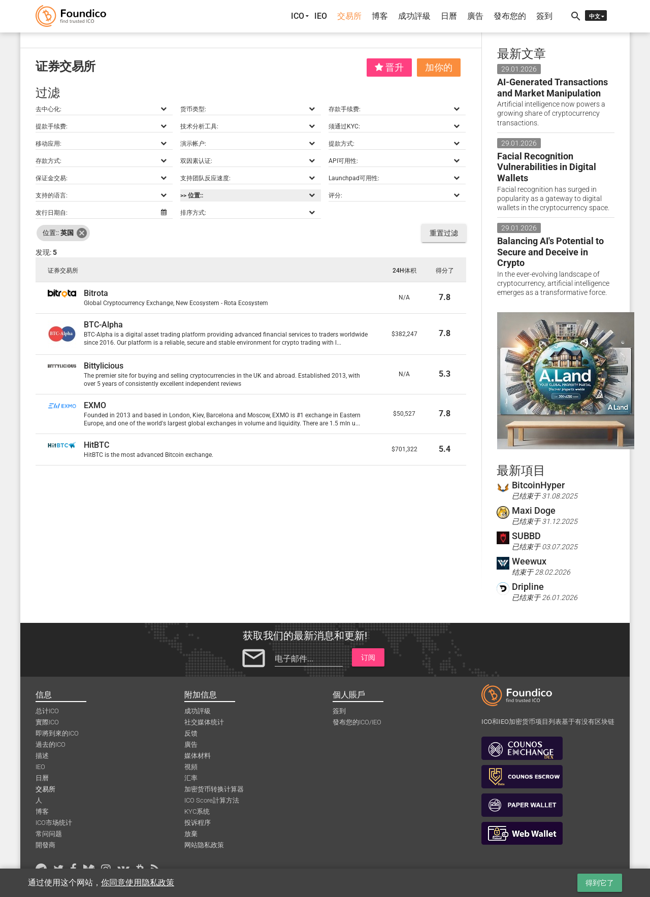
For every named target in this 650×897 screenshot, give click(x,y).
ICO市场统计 (54, 822)
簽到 (544, 16)
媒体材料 (197, 755)
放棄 (191, 834)
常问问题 (49, 834)
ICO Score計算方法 (211, 800)
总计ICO (47, 711)
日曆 (449, 16)
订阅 (368, 657)
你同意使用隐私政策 (137, 882)
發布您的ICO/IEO (357, 722)
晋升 (389, 67)
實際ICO (47, 722)
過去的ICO (51, 744)
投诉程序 (197, 822)
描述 (42, 755)
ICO (297, 16)
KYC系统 (197, 811)
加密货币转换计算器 (214, 789)
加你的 (438, 67)
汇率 (191, 778)
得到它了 (600, 883)
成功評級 (414, 16)
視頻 (191, 767)
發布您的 (510, 16)
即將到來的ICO (57, 733)
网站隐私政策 (204, 845)
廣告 (475, 16)
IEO (320, 16)
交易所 (349, 16)
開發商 (45, 845)
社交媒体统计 (204, 722)
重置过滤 (444, 233)
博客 (380, 16)
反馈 (191, 733)
